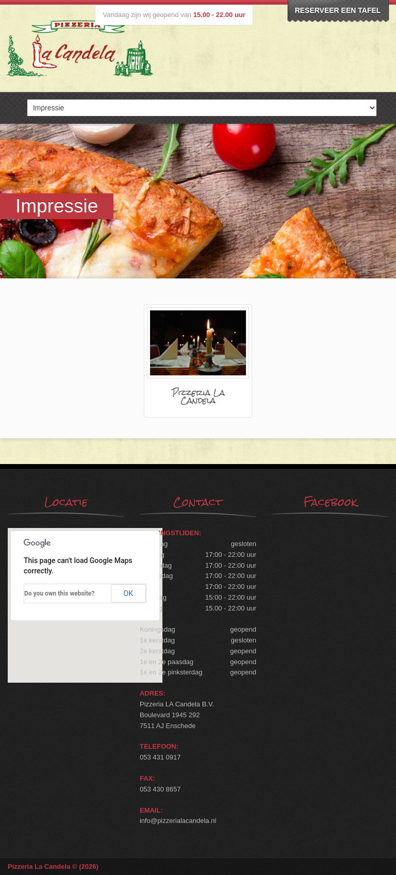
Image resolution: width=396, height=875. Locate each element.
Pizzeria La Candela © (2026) (53, 866)
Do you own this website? (59, 593)
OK (128, 593)
